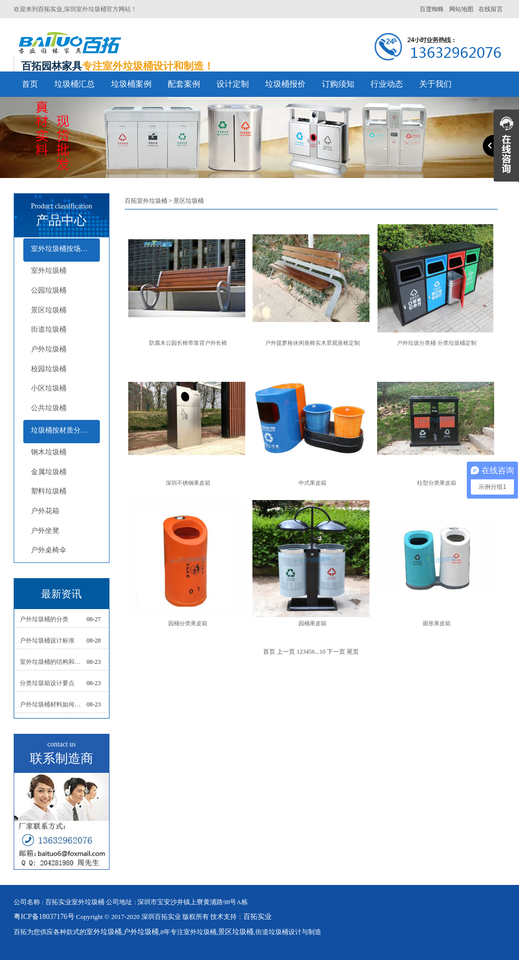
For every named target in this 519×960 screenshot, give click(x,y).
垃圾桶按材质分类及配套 (65, 430)
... (317, 651)
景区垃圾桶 (48, 310)
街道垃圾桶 (48, 329)
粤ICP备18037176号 (44, 916)
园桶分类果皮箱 (187, 623)
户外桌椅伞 (48, 550)
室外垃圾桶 (48, 270)
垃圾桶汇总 (74, 84)
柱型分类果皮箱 (436, 483)
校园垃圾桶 (48, 369)
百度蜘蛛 (432, 9)
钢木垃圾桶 (48, 452)
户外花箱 (45, 511)
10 (322, 651)
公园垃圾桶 (48, 290)
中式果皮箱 (312, 483)
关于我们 (435, 84)
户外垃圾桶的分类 (44, 619)
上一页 (286, 651)
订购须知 (338, 84)
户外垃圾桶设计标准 (47, 640)
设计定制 (232, 84)
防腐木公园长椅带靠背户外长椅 (188, 343)
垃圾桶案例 (131, 84)
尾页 (353, 651)
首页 (30, 84)
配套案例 (184, 84)
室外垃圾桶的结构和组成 (53, 661)
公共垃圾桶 (48, 408)
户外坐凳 (45, 531)
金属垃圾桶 (48, 472)
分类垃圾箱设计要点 (47, 683)
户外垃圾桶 (48, 349)
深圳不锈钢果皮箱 (188, 483)
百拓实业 (50, 9)
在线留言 (490, 9)
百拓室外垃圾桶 (146, 200)
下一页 (336, 651)
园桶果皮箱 (312, 623)
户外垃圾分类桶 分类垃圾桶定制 (436, 343)
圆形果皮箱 (437, 623)
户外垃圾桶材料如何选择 (53, 704)
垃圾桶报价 (285, 84)
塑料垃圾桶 (48, 491)
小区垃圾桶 (48, 388)
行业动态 (386, 84)
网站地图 (461, 9)
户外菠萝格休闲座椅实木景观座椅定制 (312, 343)
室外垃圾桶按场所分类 (65, 249)
